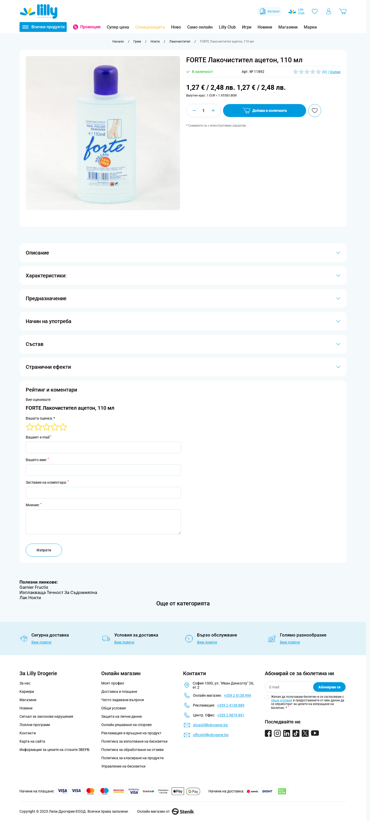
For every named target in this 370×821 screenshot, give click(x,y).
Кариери (26, 691)
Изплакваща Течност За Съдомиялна (58, 592)
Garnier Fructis (33, 587)
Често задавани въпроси (122, 700)
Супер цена (118, 27)
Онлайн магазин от (165, 811)
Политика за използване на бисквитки (134, 741)
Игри (246, 27)
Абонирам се (329, 687)
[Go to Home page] (38, 11)
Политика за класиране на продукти (132, 758)
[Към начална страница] (118, 41)
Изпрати (44, 550)
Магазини (288, 27)
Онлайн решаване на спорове (126, 725)
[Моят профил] (329, 11)
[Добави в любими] (314, 110)
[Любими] (315, 11)
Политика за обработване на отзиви (132, 750)
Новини (265, 27)
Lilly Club (227, 27)
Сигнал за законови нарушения (46, 716)
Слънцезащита (150, 27)
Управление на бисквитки (123, 766)
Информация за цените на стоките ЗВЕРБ (54, 750)
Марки (310, 27)
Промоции (90, 26)
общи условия (281, 700)
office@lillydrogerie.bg (210, 735)
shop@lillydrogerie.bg (210, 725)
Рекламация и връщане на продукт (131, 733)
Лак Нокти (30, 597)
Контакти (27, 733)
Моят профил (112, 683)
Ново (176, 27)
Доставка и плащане (119, 691)
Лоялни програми (34, 725)
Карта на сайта (32, 741)
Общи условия (113, 708)
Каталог (269, 11)
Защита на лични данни (121, 716)
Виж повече (41, 642)
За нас (24, 683)
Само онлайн (200, 27)
